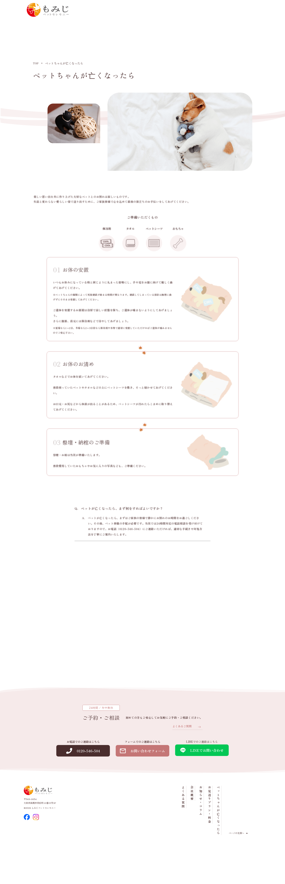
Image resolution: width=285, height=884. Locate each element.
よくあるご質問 (181, 757)
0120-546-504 (216, 14)
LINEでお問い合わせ (201, 781)
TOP (36, 63)
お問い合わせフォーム (142, 782)
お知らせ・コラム (227, 37)
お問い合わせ (247, 14)
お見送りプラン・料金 (236, 41)
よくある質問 (209, 33)
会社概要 (218, 29)
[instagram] (36, 849)
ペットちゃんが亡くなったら (244, 46)
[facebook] (27, 849)
